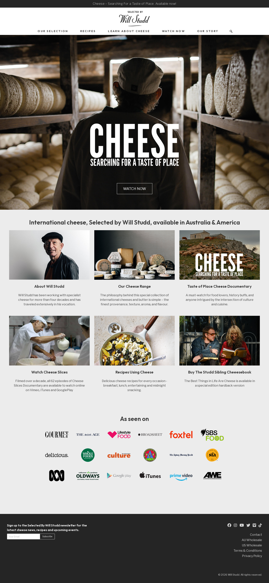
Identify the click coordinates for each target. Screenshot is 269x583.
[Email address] (23, 536)
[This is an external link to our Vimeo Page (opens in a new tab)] (254, 525)
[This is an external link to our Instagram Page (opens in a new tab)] (235, 525)
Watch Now (173, 31)
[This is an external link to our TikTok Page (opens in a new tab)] (260, 525)
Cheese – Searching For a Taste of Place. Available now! (134, 4)
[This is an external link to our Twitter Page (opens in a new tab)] (248, 525)
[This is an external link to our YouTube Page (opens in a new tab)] (242, 525)
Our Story (208, 31)
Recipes (88, 31)
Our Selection (53, 31)
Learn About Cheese (129, 31)
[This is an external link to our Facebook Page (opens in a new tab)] (229, 525)
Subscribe (47, 536)
